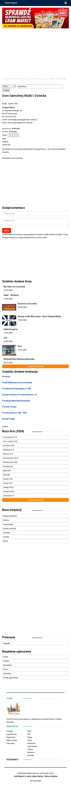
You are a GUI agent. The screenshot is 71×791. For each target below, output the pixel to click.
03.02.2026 (8, 341)
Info (29, 734)
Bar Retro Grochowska (14, 287)
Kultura (6, 520)
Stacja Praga (8, 419)
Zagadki (6, 643)
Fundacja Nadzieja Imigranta (16, 401)
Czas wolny (8, 437)
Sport (5, 471)
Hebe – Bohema (11, 295)
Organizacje (40, 79)
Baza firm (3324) (13, 431)
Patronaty (10, 743)
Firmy (29, 740)
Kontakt (30, 755)
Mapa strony (12, 740)
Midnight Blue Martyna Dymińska (19, 359)
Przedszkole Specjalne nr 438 (16, 388)
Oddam (6, 661)
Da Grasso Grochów (27, 303)
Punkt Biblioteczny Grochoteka (17, 382)
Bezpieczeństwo (10, 516)
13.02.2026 (8, 333)
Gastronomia (8, 458)
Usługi (6, 483)
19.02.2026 (22, 320)
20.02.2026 (22, 307)
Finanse (6, 454)
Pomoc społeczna (57, 79)
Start (29, 731)
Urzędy (6, 537)
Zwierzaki (7, 496)
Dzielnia (6, 376)
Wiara (5, 541)
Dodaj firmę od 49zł (35, 366)
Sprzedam (7, 665)
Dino (20, 346)
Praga (29, 737)
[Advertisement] (35, 50)
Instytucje (26, 79)
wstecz (5, 426)
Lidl (5, 338)
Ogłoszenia (32, 746)
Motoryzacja (8, 462)
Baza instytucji (12, 510)
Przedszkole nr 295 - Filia (14, 413)
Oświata (6, 533)
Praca (5, 669)
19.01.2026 (22, 350)
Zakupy (6, 487)
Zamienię (7, 673)
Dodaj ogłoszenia (10, 678)
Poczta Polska (9, 407)
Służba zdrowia (9, 528)
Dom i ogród (8, 441)
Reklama (31, 752)
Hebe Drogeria (10, 329)
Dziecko (6, 446)
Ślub (5, 475)
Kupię (5, 657)
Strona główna (10, 79)
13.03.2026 (8, 299)
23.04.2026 (8, 290)
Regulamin (11, 737)
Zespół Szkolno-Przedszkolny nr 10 (19, 394)
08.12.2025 (8, 363)
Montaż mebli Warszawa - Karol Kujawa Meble (39, 316)
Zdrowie (6, 492)
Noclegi (6, 466)
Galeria (30, 749)
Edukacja (7, 450)
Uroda (5, 479)
